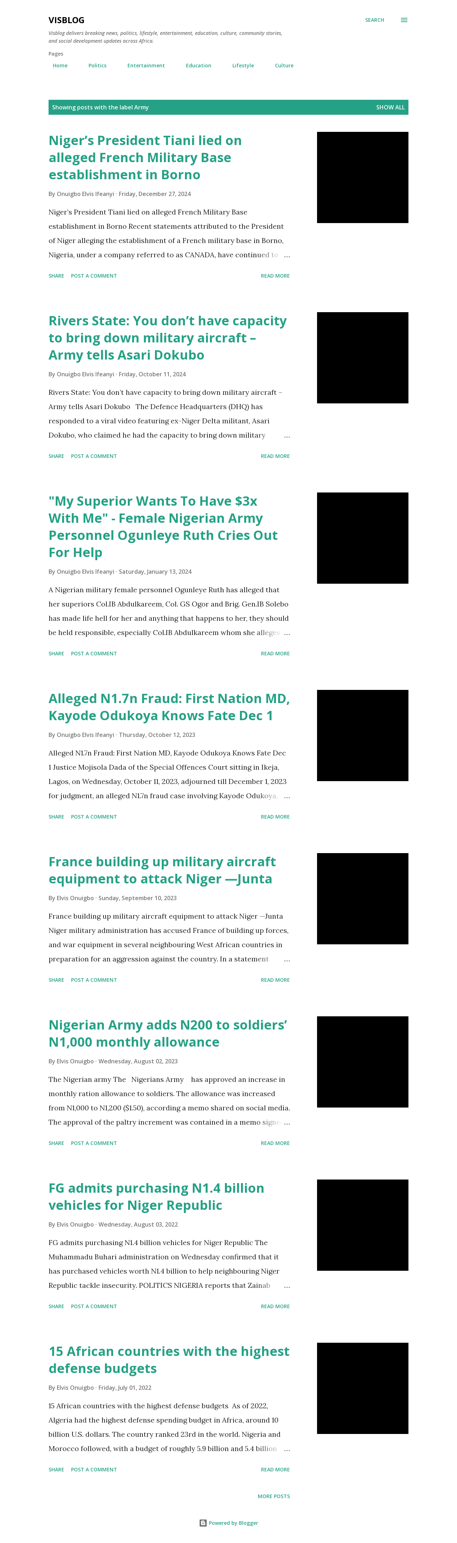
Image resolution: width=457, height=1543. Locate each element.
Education (194, 65)
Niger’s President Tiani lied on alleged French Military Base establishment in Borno (145, 157)
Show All (390, 107)
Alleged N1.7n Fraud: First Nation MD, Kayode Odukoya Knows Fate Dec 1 (169, 707)
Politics (93, 65)
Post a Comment (94, 275)
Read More (275, 275)
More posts (274, 1496)
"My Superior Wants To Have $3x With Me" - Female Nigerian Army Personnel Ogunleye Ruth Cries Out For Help (163, 526)
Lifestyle (239, 65)
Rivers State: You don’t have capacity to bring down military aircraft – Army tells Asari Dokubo (168, 337)
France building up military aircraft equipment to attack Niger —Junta (162, 870)
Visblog (67, 20)
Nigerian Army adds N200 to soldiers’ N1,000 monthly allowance (168, 1033)
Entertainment (142, 65)
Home (56, 65)
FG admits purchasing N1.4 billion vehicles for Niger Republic (157, 1196)
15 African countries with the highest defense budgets (169, 1359)
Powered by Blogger (228, 1522)
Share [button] (56, 275)
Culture (280, 65)
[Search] (374, 20)
